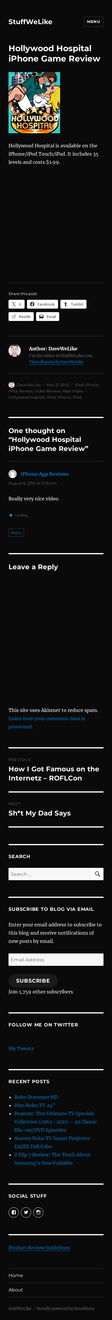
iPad (78, 384)
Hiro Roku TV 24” (34, 1105)
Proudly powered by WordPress (66, 1308)
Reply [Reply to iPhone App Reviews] (16, 532)
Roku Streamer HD (36, 1097)
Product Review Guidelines (39, 1248)
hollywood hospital (27, 397)
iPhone (92, 384)
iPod (13, 391)
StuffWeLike (30, 22)
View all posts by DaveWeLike (56, 361)
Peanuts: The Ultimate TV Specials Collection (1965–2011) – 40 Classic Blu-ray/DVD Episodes (55, 1122)
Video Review (47, 391)
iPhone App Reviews (45, 474)
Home (16, 1275)
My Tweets (21, 1048)
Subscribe (33, 981)
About (16, 1290)
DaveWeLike (29, 384)
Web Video (72, 391)
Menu (93, 21)
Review (26, 391)
